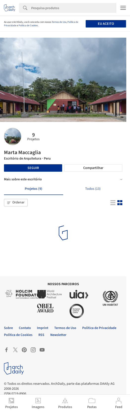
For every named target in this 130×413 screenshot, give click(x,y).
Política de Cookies (28, 25)
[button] (16, 202)
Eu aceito (106, 23)
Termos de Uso (59, 22)
